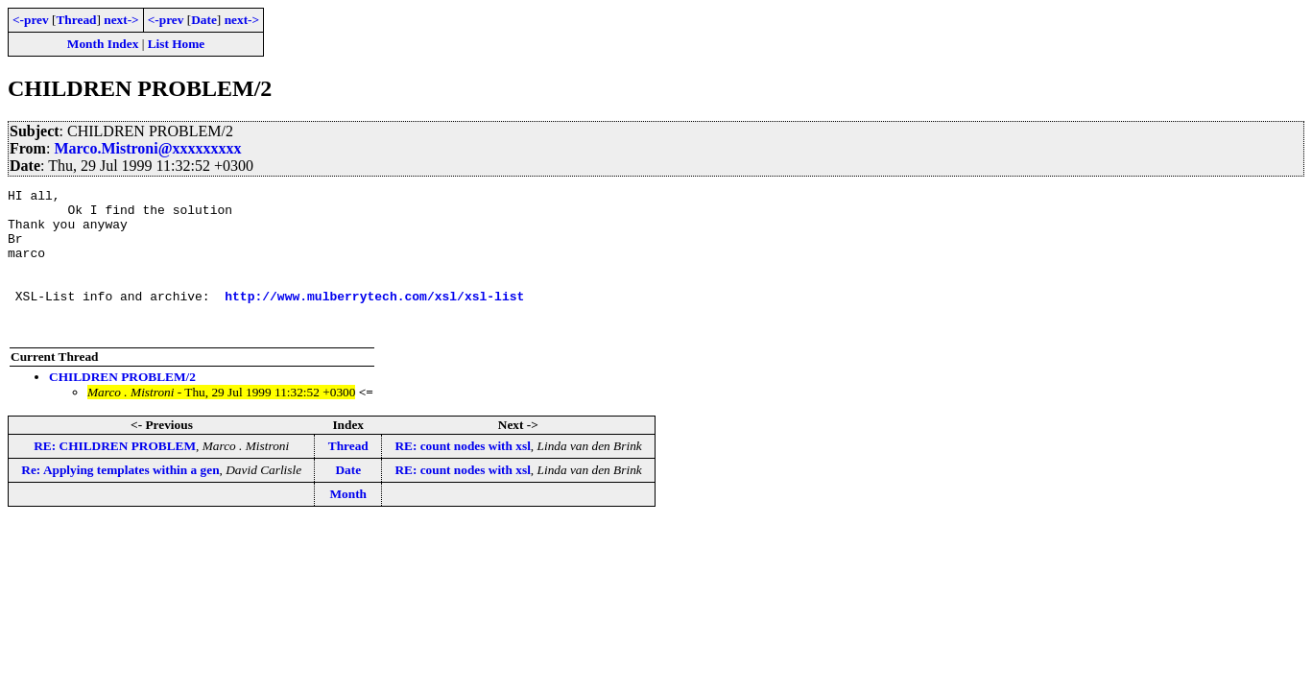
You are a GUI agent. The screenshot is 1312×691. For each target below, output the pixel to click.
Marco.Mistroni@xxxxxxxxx (147, 148)
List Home (176, 43)
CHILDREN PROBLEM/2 (122, 405)
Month (348, 522)
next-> (121, 19)
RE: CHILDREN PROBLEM (115, 474)
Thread (76, 19)
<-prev (30, 19)
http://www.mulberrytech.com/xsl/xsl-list (374, 318)
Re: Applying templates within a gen (120, 498)
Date (204, 19)
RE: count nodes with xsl (462, 474)
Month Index (102, 43)
